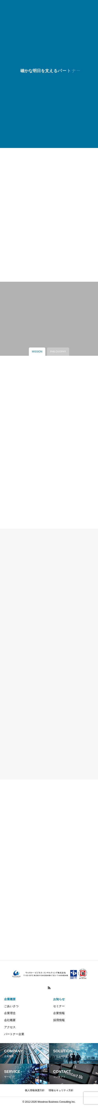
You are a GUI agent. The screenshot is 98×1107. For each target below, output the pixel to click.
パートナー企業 (14, 1034)
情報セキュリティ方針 (61, 1090)
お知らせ (59, 999)
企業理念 (10, 1013)
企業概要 (10, 999)
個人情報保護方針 (35, 1090)
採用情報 (59, 1020)
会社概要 (10, 1020)
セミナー (59, 1006)
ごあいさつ (11, 1006)
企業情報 (59, 1013)
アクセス (10, 1027)
